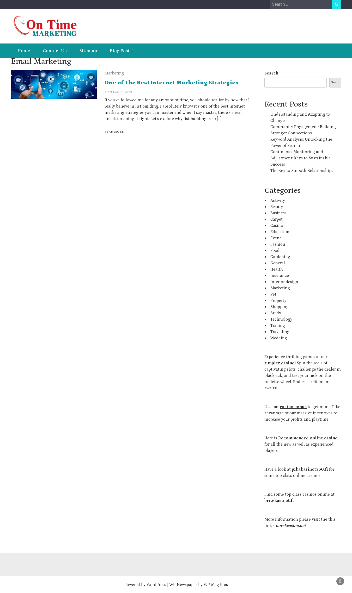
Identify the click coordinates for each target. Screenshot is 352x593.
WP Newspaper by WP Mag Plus (198, 584)
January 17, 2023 (119, 92)
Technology (281, 319)
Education (279, 231)
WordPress (156, 584)
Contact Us (54, 50)
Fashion (277, 244)
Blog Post (120, 50)
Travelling (279, 331)
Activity (277, 200)
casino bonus (293, 406)
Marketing (114, 73)
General (277, 263)
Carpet (276, 219)
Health (276, 269)
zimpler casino (279, 363)
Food (275, 250)
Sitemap (88, 50)
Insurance (279, 275)
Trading (277, 325)
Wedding (278, 338)
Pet (273, 294)
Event (275, 238)
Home (23, 50)
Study (275, 313)
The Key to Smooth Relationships (301, 170)
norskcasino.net (291, 525)
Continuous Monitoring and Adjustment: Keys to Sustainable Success (300, 158)
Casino (276, 225)
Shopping (279, 306)
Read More (114, 131)
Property (278, 300)
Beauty (276, 206)
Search (271, 73)
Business (278, 213)
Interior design (284, 281)
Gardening (280, 256)
